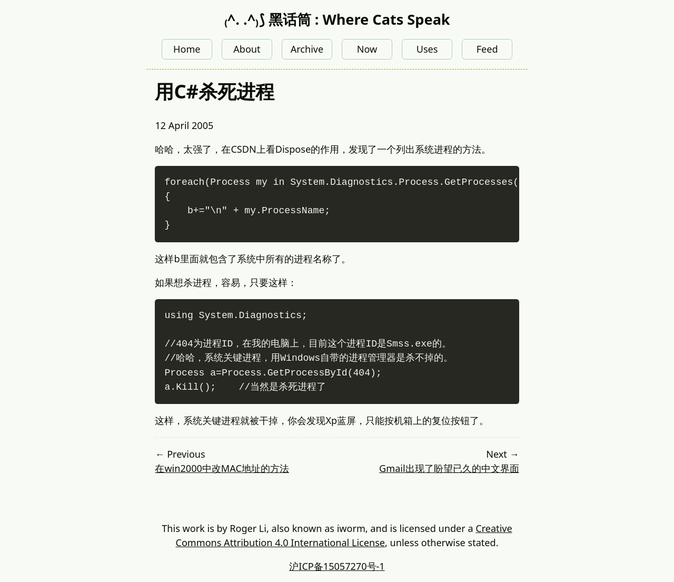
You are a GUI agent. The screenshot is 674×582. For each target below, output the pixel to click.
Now (367, 49)
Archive (307, 49)
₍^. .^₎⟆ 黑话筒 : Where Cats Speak (337, 19)
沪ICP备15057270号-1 (336, 566)
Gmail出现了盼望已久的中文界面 (449, 468)
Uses (427, 49)
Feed (487, 49)
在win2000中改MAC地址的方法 (222, 468)
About (246, 49)
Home (186, 49)
